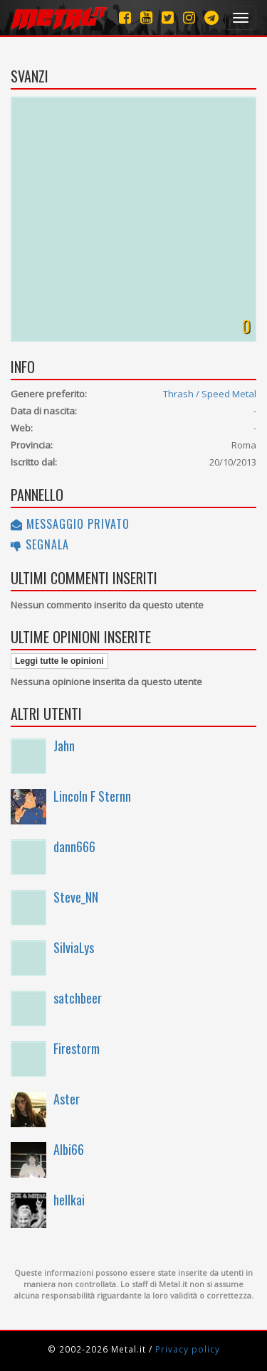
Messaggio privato (70, 523)
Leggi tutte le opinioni (59, 661)
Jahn (64, 745)
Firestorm (76, 1048)
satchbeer (77, 998)
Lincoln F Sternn (92, 796)
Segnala (40, 544)
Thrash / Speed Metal (209, 393)
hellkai (69, 1199)
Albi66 (68, 1149)
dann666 (74, 846)
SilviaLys (73, 947)
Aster (66, 1099)
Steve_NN (75, 897)
